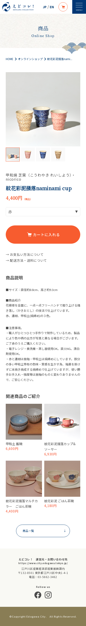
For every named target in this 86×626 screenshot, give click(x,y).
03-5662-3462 (47, 577)
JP (45, 7)
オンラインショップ (30, 59)
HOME (9, 59)
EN (52, 7)
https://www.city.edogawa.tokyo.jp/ (43, 563)
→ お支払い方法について (25, 254)
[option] (43, 109)
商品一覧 (44, 531)
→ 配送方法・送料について (26, 260)
